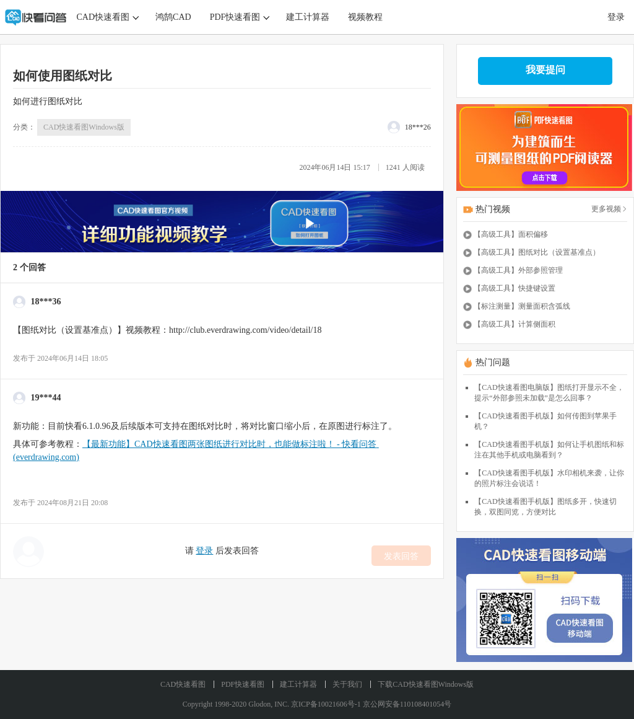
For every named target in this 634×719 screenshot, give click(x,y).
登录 (616, 17)
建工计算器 (307, 17)
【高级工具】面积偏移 (511, 234)
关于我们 (347, 684)
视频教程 (365, 17)
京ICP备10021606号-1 (326, 704)
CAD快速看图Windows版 (83, 127)
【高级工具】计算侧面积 (514, 324)
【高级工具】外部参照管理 (518, 270)
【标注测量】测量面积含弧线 (522, 306)
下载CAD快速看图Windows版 (426, 684)
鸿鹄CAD (173, 17)
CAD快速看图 (103, 17)
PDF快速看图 (235, 17)
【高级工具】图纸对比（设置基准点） (537, 252)
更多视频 (609, 209)
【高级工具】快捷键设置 (514, 288)
